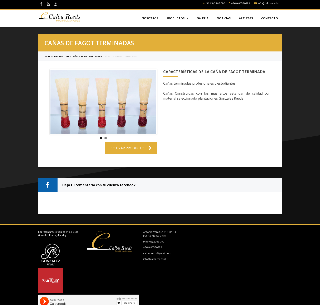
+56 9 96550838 (239, 3)
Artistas (246, 18)
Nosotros (150, 18)
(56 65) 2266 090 (214, 3)
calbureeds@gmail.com (156, 253)
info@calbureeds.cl (267, 3)
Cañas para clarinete (86, 56)
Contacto (269, 18)
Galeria (202, 18)
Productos (177, 18)
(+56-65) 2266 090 (152, 241)
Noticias (224, 18)
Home (48, 56)
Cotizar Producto (131, 148)
